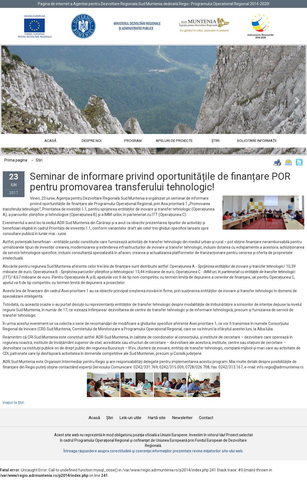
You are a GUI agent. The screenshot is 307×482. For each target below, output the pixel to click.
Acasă (50, 140)
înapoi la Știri (13, 402)
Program (133, 140)
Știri (215, 140)
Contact (206, 417)
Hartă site (157, 417)
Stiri (39, 160)
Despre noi (92, 140)
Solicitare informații (256, 140)
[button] (24, 99)
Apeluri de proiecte (174, 140)
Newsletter (182, 417)
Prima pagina (15, 160)
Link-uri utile (130, 417)
